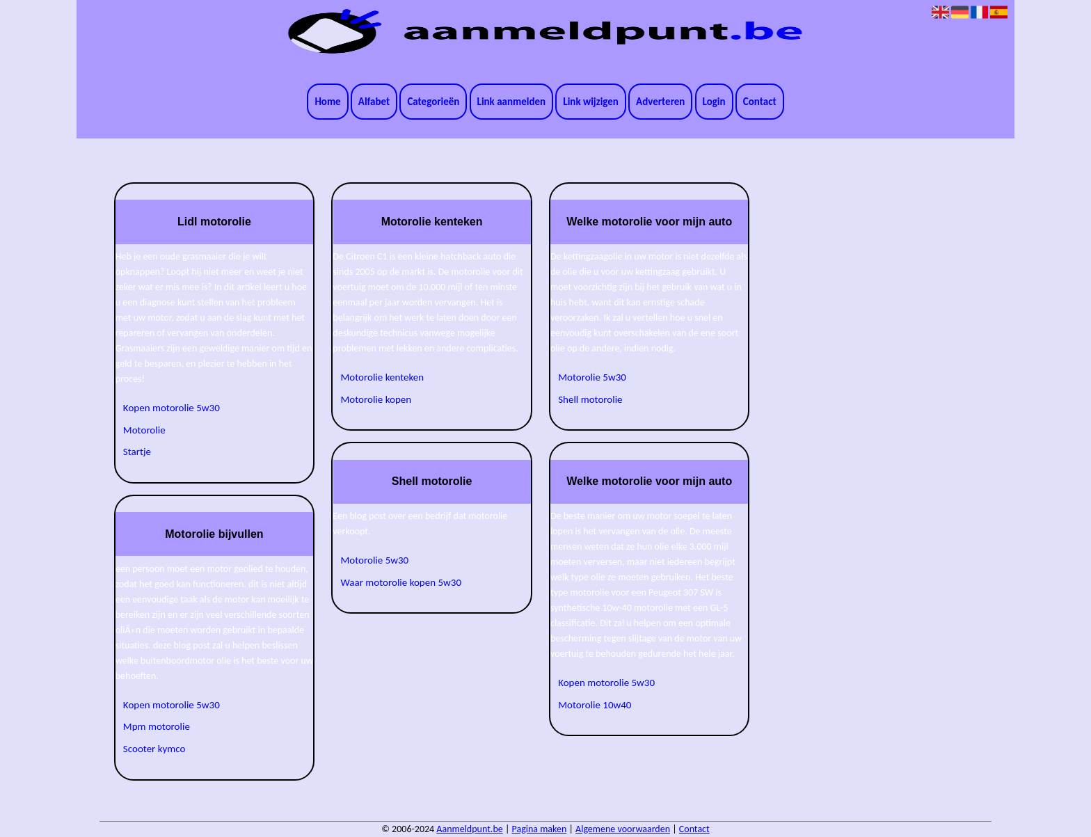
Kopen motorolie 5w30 (171, 407)
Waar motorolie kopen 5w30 (401, 582)
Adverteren (660, 101)
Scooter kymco (154, 748)
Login (714, 101)
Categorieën (433, 101)
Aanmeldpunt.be (469, 829)
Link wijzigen (591, 101)
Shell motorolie (590, 399)
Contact (760, 101)
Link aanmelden (511, 101)
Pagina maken (539, 829)
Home (327, 101)
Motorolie (144, 430)
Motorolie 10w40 (594, 705)
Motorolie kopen (376, 399)
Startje (137, 451)
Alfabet (374, 101)
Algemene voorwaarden (622, 829)
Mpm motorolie (156, 726)
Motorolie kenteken (382, 377)
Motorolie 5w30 (375, 560)
